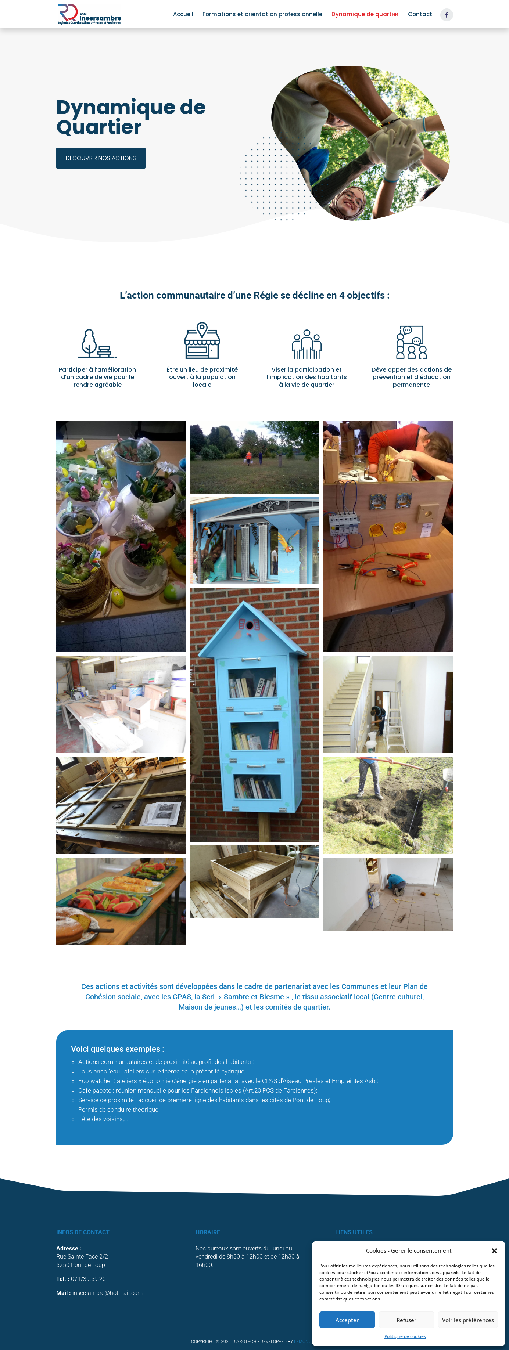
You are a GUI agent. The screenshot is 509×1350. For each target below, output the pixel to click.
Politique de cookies (405, 1336)
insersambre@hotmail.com (107, 1292)
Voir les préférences (468, 1320)
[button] (494, 1251)
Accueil (183, 15)
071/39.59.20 (88, 1278)
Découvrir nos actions (101, 158)
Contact (420, 15)
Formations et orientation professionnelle (262, 15)
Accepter (347, 1320)
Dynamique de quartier (365, 15)
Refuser (406, 1320)
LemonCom (306, 1341)
